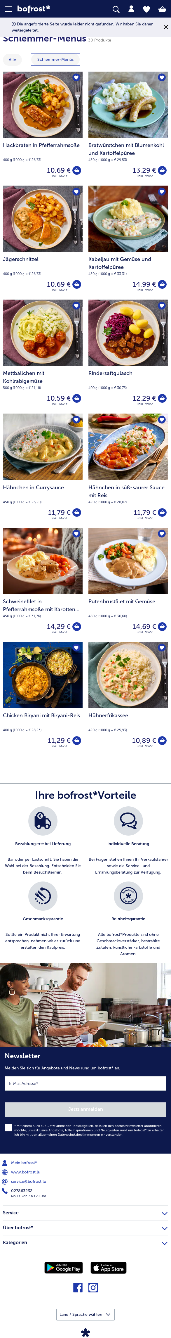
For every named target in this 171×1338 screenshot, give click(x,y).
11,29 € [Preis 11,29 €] (59, 740)
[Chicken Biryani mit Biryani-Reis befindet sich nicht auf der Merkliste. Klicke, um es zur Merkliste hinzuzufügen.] (76, 648)
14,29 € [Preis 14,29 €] (59, 626)
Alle (12, 59)
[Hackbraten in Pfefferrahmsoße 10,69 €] (43, 129)
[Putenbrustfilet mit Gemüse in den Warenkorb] (162, 626)
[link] (48, 9)
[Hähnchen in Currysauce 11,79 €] (43, 471)
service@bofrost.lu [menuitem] (24, 1182)
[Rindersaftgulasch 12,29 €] (128, 357)
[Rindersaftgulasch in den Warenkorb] (162, 398)
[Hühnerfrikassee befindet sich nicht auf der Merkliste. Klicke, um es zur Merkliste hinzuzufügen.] (162, 648)
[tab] (131, 9)
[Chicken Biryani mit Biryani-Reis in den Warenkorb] (76, 740)
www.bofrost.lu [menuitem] (21, 1172)
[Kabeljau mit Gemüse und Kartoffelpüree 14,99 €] (128, 243)
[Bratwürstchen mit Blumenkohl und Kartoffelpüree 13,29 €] (128, 129)
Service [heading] (85, 1212)
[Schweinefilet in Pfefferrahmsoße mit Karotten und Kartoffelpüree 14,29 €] (43, 585)
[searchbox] (116, 9)
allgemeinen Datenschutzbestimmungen (69, 1135)
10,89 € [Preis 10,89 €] (144, 740)
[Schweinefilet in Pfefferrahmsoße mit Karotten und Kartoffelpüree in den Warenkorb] (76, 626)
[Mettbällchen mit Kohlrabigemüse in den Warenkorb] (76, 398)
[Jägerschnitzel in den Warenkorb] (76, 284)
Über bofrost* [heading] (85, 1227)
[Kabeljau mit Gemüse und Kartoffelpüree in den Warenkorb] (162, 284)
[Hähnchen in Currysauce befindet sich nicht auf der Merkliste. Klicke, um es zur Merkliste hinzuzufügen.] (76, 420)
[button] (11, 9)
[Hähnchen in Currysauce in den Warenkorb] (76, 512)
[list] (85, 884)
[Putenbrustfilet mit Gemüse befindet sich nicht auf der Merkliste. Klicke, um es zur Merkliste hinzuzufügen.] (162, 534)
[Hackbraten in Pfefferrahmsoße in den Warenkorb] (76, 170)
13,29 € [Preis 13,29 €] (144, 170)
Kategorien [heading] (85, 1241)
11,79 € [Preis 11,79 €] (59, 512)
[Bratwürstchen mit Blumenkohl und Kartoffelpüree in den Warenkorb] (162, 170)
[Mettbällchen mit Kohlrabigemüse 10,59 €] (43, 357)
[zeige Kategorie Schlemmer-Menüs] (55, 59)
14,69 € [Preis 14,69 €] (144, 626)
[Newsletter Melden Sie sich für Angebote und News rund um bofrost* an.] (85, 1100)
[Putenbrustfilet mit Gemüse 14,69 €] (128, 585)
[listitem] (43, 841)
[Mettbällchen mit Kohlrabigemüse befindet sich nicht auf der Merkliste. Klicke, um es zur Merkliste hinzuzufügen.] (76, 306)
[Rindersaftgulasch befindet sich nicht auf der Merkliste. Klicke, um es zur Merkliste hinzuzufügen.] (162, 306)
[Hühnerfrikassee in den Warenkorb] (162, 740)
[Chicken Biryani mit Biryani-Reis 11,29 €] (43, 699)
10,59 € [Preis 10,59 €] (59, 398)
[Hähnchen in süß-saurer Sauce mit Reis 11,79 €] (128, 471)
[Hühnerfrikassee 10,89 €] (128, 699)
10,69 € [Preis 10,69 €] (59, 170)
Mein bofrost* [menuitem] (20, 1163)
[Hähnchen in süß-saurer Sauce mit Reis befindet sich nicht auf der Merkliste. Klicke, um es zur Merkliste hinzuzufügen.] (162, 420)
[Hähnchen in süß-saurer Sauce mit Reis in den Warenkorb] (162, 512)
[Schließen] (166, 27)
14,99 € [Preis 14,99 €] (144, 284)
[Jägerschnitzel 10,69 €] (43, 243)
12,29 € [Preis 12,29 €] (144, 398)
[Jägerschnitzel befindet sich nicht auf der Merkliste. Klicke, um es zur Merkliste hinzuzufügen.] (76, 192)
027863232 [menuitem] (17, 1191)
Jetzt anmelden (85, 1109)
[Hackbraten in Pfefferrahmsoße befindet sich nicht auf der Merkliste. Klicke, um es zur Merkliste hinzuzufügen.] (76, 78)
